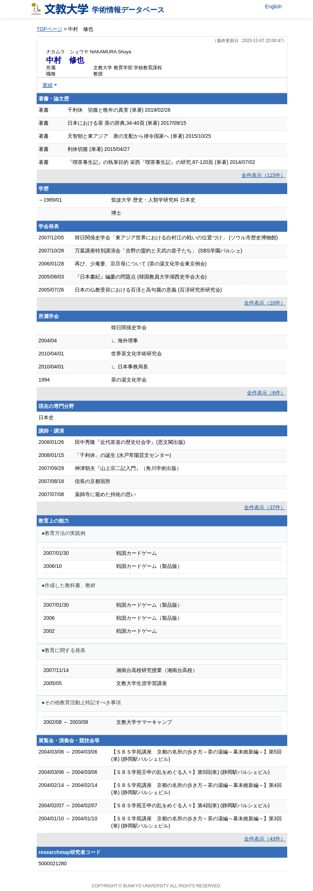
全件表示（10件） (264, 303)
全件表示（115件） (263, 175)
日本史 (46, 417)
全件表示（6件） (266, 393)
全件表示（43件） (264, 839)
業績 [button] (47, 85)
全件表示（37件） (264, 507)
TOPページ (49, 29)
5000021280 (52, 863)
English (273, 6)
